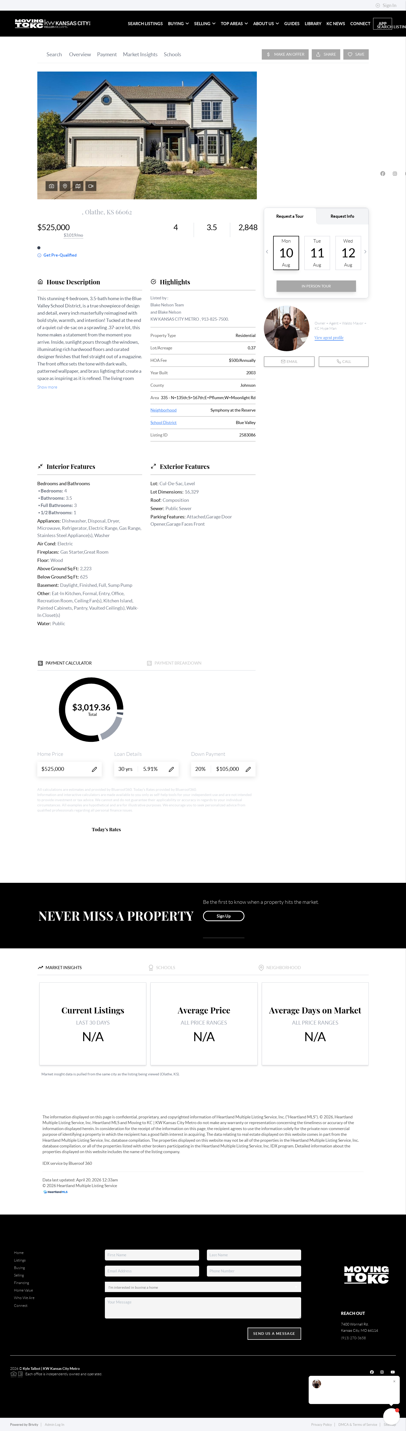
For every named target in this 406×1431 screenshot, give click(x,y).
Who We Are (24, 1298)
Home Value (23, 1290)
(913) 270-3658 (353, 1338)
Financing (21, 1283)
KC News (336, 23)
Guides (292, 23)
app (383, 23)
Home (19, 1253)
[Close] (394, 1381)
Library (313, 23)
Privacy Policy (321, 1425)
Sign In (385, 5)
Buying (178, 23)
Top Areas (234, 23)
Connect (360, 23)
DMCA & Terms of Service (357, 1425)
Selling (205, 23)
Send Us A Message (274, 1333)
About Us (266, 23)
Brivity (33, 1425)
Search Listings (145, 23)
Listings (20, 1260)
